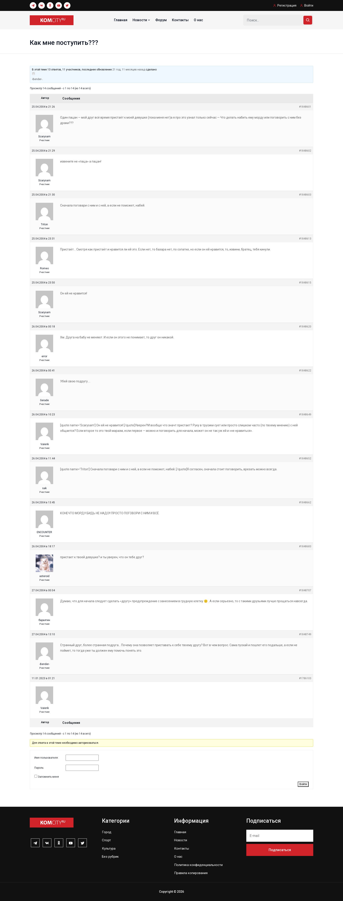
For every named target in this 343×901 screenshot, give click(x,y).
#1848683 (305, 546)
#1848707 (305, 590)
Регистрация (286, 5)
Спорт (106, 840)
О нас (198, 20)
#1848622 (305, 370)
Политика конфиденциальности (198, 865)
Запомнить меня (48, 776)
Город (106, 832)
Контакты (180, 20)
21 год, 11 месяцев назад (128, 69)
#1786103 (305, 678)
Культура (109, 848)
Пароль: (39, 767)
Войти (308, 5)
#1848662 (305, 502)
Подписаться (280, 850)
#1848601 (305, 106)
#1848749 (305, 634)
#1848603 (305, 194)
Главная (120, 20)
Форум (161, 20)
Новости (142, 20)
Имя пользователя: (46, 757)
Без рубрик (110, 857)
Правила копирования (191, 873)
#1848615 (305, 282)
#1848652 (305, 458)
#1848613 (305, 238)
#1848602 (305, 150)
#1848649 (305, 414)
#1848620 (305, 326)
